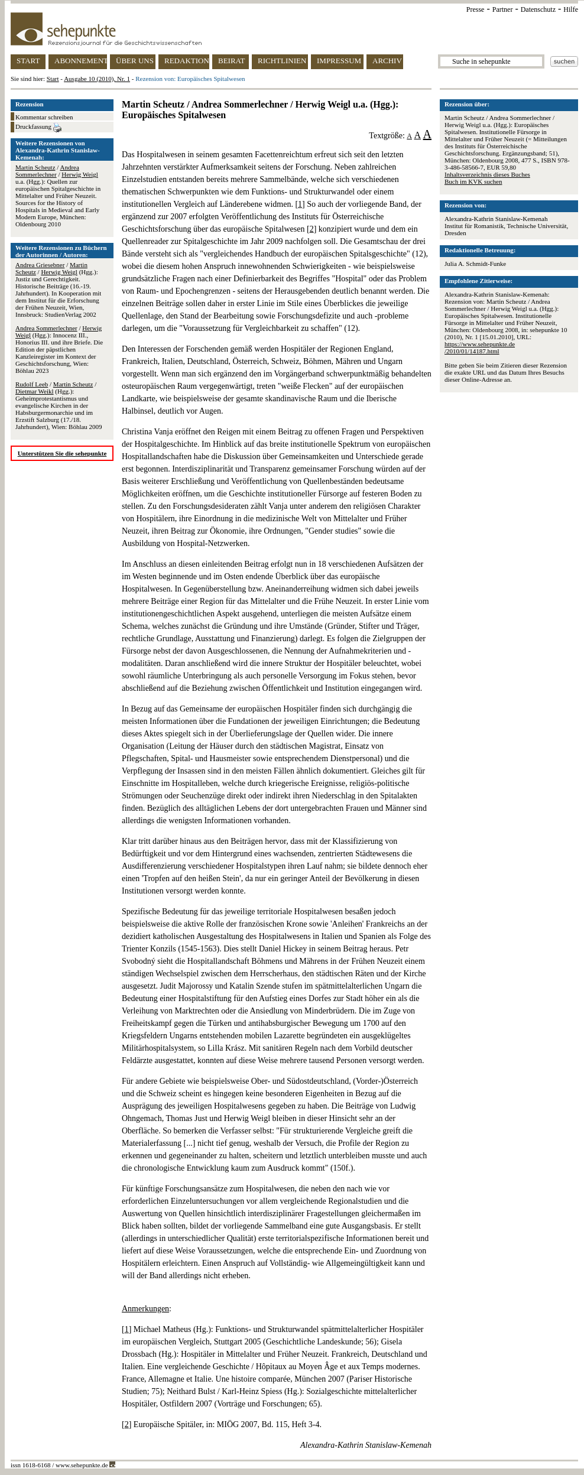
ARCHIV (387, 60)
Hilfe (570, 9)
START (28, 60)
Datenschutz (538, 9)
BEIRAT (231, 60)
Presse (475, 9)
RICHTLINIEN (282, 60)
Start (53, 78)
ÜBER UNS (135, 60)
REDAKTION (186, 60)
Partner (502, 9)
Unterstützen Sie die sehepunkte (62, 453)
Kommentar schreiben (44, 117)
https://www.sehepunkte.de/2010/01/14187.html (480, 347)
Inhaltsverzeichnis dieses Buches (487, 174)
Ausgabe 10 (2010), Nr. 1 (97, 78)
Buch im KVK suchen (473, 181)
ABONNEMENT (80, 60)
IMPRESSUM (339, 60)
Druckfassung (38, 127)
